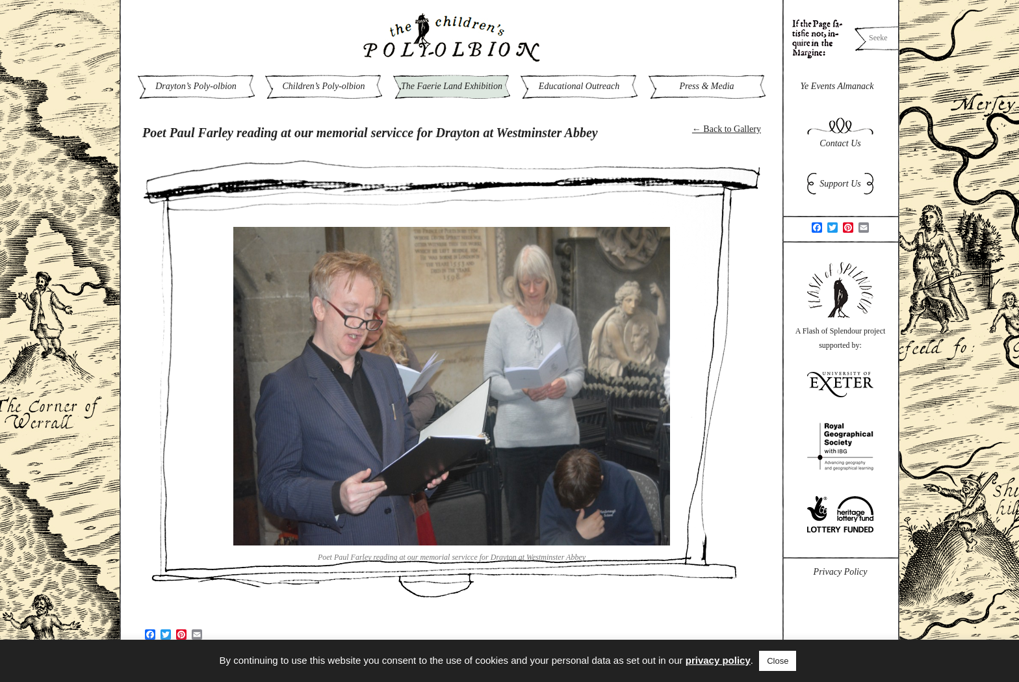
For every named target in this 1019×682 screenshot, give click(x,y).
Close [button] (777, 661)
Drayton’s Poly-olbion (196, 86)
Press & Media (706, 86)
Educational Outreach (579, 86)
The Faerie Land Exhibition (451, 86)
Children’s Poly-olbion (323, 86)
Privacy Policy (841, 572)
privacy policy (718, 660)
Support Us (839, 184)
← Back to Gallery (726, 129)
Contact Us (839, 143)
